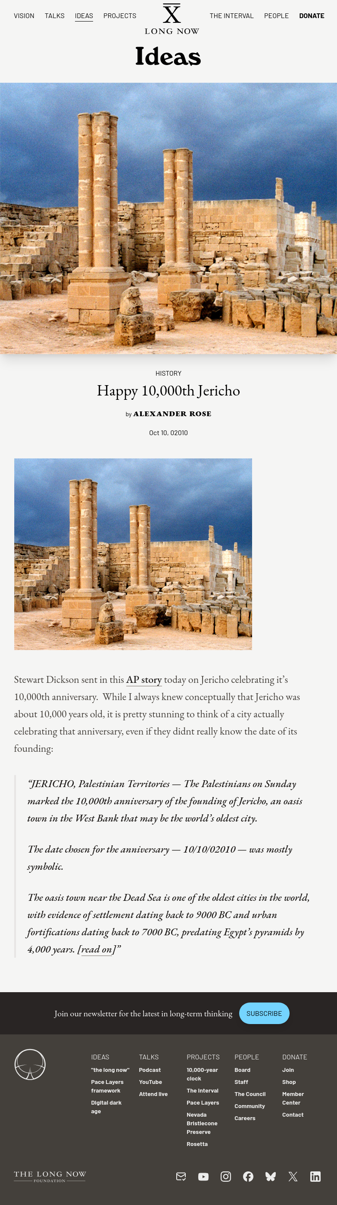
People (276, 15)
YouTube (150, 1081)
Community (249, 1105)
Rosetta (197, 1143)
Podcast (150, 1069)
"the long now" (110, 1069)
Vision (24, 15)
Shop (289, 1081)
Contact (293, 1114)
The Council (249, 1093)
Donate (312, 15)
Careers (245, 1117)
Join (288, 1069)
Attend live (153, 1093)
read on (96, 949)
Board (242, 1069)
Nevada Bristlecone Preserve (202, 1123)
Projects (119, 15)
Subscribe (264, 1013)
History (169, 373)
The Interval (231, 15)
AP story (144, 679)
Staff (241, 1081)
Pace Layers (203, 1102)
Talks (55, 15)
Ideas (84, 15)
